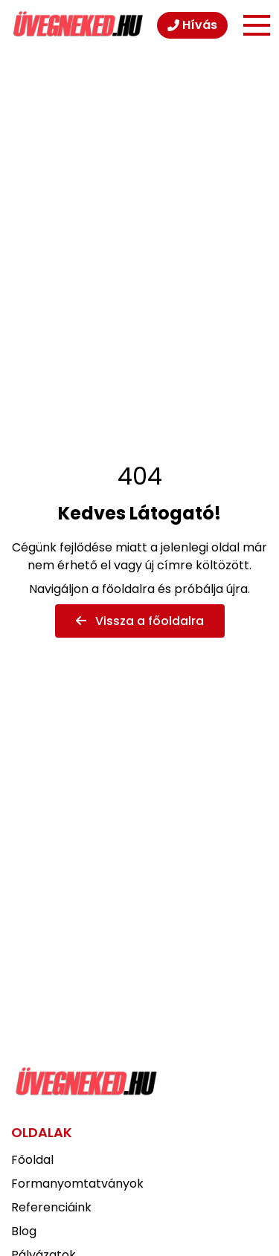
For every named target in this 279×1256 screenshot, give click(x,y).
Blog (23, 1231)
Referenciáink (51, 1207)
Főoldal (32, 1159)
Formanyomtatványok (77, 1183)
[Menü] (256, 25)
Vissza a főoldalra (140, 620)
